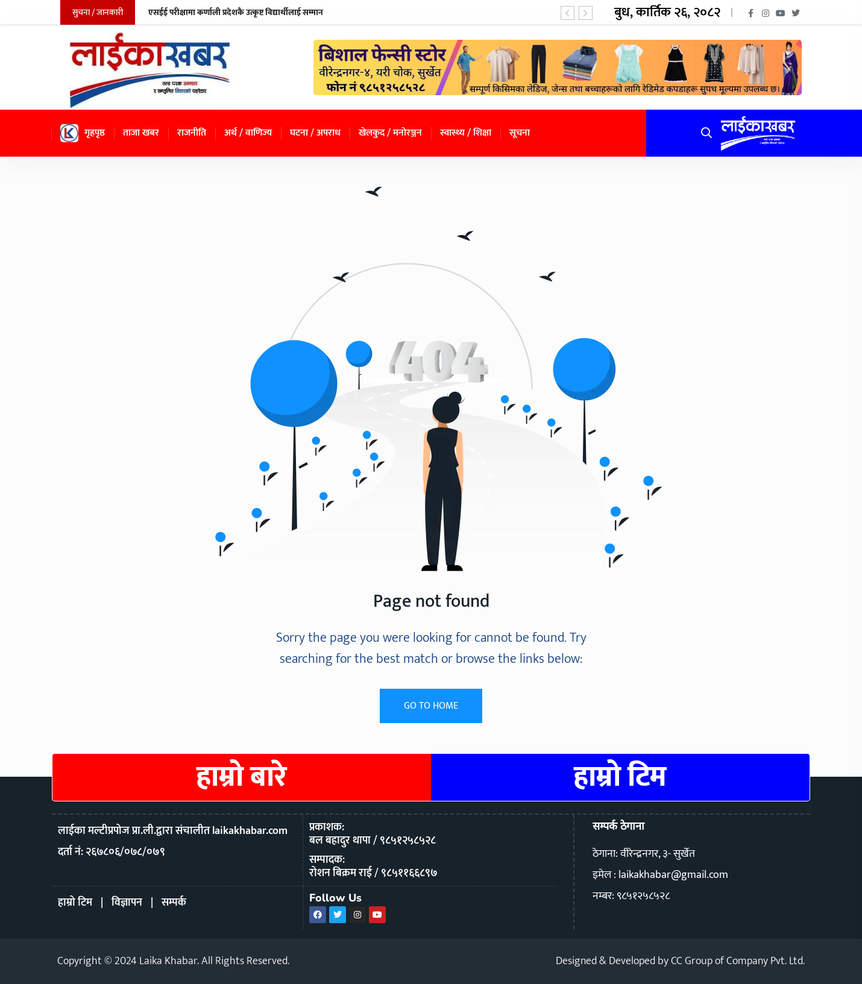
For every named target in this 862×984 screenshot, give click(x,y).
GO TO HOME (431, 706)
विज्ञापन (127, 903)
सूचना (519, 133)
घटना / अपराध (315, 133)
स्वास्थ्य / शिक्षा (465, 133)
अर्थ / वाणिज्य (248, 133)
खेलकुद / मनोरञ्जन (390, 133)
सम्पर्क (174, 903)
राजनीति (191, 133)
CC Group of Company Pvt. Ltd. (738, 961)
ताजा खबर (141, 133)
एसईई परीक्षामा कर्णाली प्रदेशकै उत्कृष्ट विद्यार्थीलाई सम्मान (235, 12)
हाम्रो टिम (620, 777)
